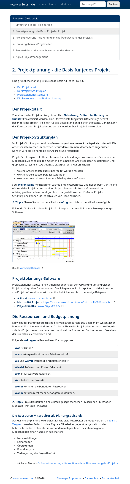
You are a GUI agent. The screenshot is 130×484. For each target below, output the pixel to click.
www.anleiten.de (22, 4)
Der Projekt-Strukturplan (31, 91)
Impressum (75, 478)
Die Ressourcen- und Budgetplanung (39, 98)
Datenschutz (92, 478)
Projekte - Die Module (25, 18)
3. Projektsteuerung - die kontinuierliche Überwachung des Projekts (53, 37)
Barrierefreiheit (111, 478)
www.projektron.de (30, 267)
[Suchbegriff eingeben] (93, 4)
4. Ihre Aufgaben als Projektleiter (32, 44)
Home (42, 4)
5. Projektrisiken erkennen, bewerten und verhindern (44, 50)
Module (65, 4)
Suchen (113, 4)
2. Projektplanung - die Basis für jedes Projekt (39, 31)
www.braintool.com (41, 298)
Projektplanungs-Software (32, 94)
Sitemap (53, 4)
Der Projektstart (26, 87)
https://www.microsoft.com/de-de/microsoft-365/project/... (77, 302)
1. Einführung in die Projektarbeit (32, 24)
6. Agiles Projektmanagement (30, 57)
